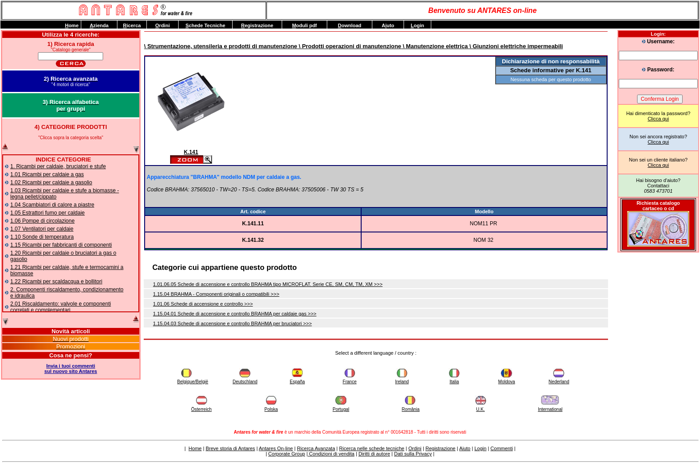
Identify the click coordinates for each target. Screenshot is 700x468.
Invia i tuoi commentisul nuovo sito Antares (70, 368)
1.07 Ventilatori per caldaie (41, 229)
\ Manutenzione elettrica (434, 46)
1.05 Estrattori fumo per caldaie (47, 213)
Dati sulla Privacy (413, 453)
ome (72, 25)
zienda (99, 25)
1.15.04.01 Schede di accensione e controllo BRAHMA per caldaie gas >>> (235, 313)
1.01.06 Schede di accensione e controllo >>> (203, 303)
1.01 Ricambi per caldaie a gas (47, 174)
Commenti (502, 448)
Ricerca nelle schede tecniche (371, 448)
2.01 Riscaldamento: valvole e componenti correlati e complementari (60, 307)
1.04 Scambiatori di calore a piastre (52, 205)
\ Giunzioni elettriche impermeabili (515, 46)
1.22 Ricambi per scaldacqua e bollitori (56, 281)
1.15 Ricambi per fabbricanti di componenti (61, 245)
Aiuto (465, 448)
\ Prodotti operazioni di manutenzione (349, 46)
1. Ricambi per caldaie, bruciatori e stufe (58, 166)
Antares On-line (276, 448)
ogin (417, 25)
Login (481, 448)
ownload (350, 25)
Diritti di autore (374, 453)
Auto (388, 25)
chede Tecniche (205, 25)
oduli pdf (304, 25)
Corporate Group (286, 453)
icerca (132, 25)
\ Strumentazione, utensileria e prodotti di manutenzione (220, 46)
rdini (162, 25)
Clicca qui (658, 118)
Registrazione (440, 448)
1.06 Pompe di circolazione (42, 221)
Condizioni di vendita (331, 453)
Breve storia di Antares (230, 448)
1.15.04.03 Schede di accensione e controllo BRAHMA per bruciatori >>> (232, 323)
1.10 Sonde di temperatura (42, 237)
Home (194, 448)
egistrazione (257, 25)
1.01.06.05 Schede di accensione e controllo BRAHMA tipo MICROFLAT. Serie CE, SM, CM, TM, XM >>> (268, 284)
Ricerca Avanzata (316, 448)
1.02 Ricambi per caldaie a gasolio (51, 182)
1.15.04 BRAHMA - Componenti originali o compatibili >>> (216, 294)
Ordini (414, 448)
